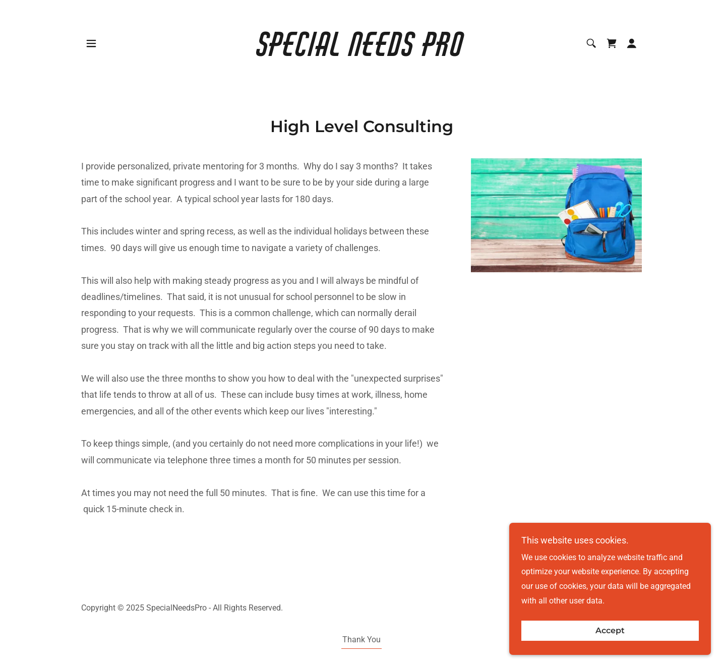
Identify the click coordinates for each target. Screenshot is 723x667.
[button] (91, 43)
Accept (610, 644)
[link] (362, 53)
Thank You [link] (361, 639)
